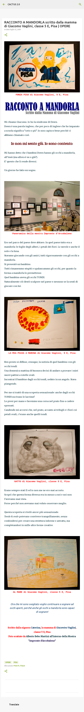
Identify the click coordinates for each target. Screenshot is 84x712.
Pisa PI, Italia (19, 666)
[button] (6, 35)
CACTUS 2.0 (14, 4)
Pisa (15, 662)
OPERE (8, 662)
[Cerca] (80, 4)
